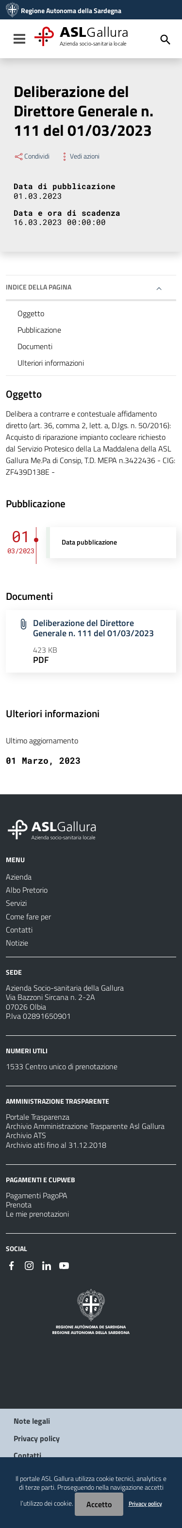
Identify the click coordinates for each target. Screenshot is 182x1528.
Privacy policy (37, 1438)
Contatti (27, 1455)
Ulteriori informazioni (50, 363)
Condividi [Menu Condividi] (32, 156)
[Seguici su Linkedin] (46, 1265)
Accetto (99, 1504)
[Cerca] (165, 39)
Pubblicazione (39, 330)
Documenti (34, 346)
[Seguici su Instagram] (29, 1265)
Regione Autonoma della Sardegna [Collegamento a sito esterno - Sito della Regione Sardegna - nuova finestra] (71, 10)
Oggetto (30, 313)
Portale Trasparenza (37, 1117)
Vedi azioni (79, 156)
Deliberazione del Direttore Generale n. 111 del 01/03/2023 (93, 628)
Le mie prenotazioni (37, 1214)
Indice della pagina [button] (38, 287)
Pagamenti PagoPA (36, 1195)
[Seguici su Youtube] (64, 1265)
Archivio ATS (26, 1135)
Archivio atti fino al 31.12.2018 (56, 1145)
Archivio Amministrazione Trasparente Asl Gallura (85, 1126)
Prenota (19, 1204)
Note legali (32, 1421)
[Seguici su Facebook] (11, 1265)
